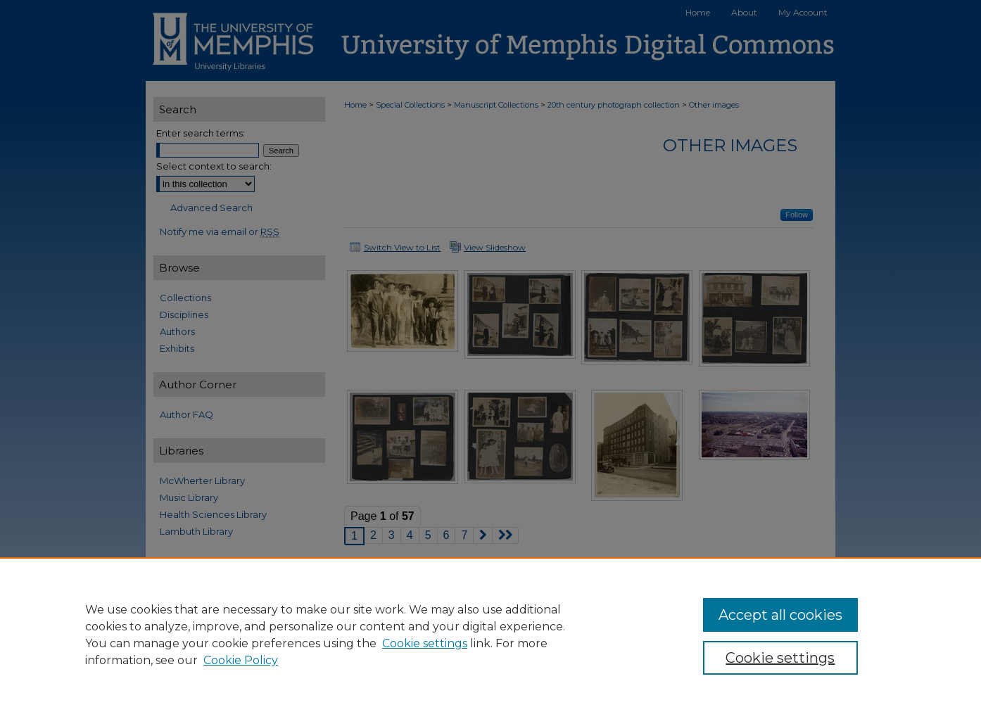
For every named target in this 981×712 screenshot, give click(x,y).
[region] (490, 634)
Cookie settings (424, 643)
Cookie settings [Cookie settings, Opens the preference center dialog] (780, 657)
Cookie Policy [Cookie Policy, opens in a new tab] (240, 660)
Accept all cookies (780, 614)
